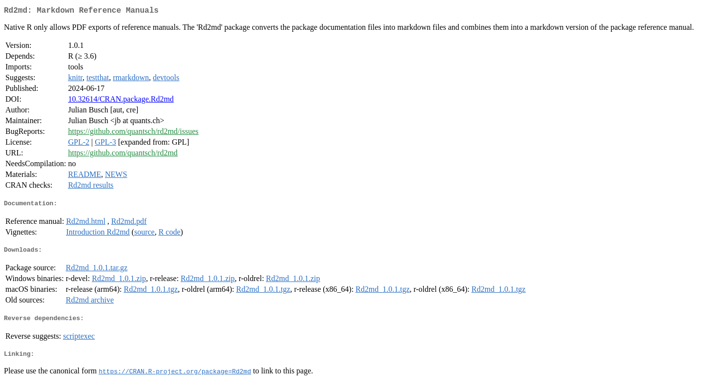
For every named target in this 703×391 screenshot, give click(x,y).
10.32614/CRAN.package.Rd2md (120, 101)
